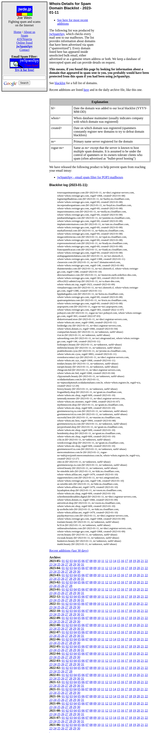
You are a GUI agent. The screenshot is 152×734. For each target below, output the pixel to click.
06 (83, 561)
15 (118, 561)
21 (142, 561)
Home (17, 32)
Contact (24, 49)
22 (146, 561)
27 (66, 564)
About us (29, 32)
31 (82, 564)
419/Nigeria (24, 39)
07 (87, 561)
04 (75, 561)
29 (74, 564)
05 (79, 561)
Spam (24, 35)
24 (54, 564)
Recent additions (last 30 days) (68, 550)
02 (67, 561)
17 (126, 561)
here (86, 89)
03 (71, 561)
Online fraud (24, 42)
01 (63, 561)
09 (95, 561)
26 (62, 564)
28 (70, 564)
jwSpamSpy (56, 34)
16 (122, 561)
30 (78, 564)
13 (110, 561)
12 (106, 561)
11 (102, 561)
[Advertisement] (24, 150)
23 (50, 564)
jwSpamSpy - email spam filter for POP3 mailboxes (90, 177)
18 (130, 561)
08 (91, 561)
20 (138, 561)
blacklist (60, 83)
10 (99, 561)
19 (134, 561)
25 (58, 564)
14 (114, 561)
